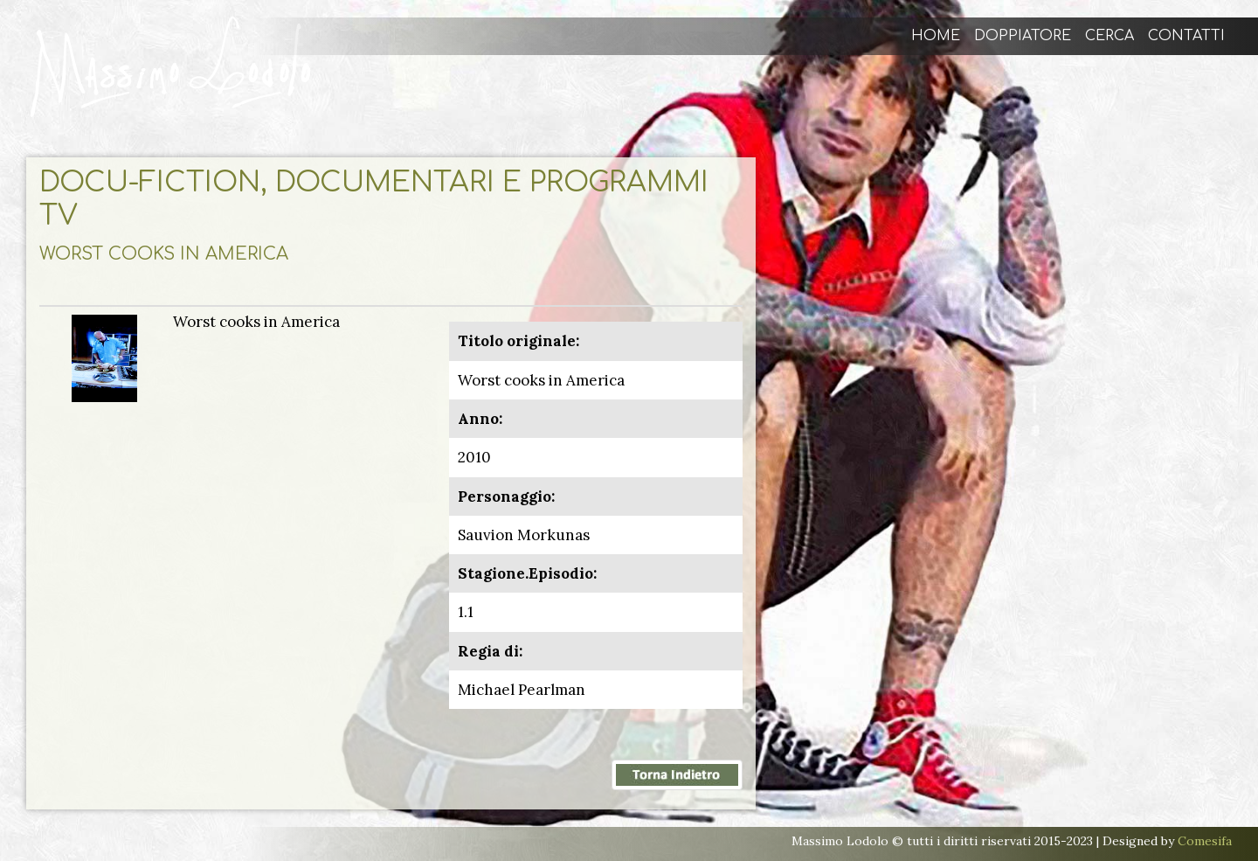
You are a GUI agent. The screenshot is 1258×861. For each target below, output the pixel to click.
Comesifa (1205, 841)
